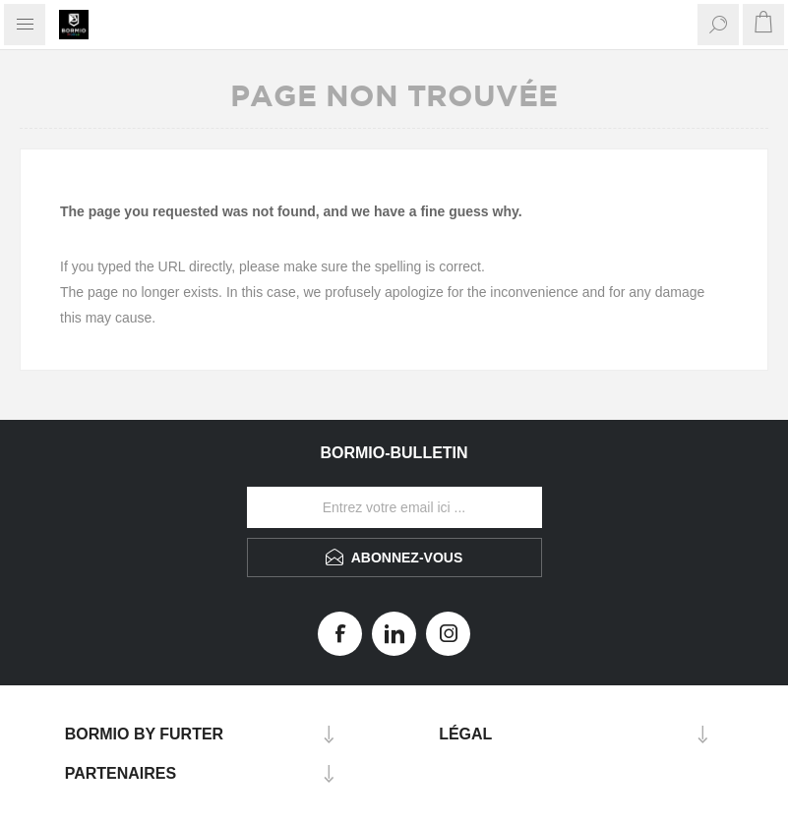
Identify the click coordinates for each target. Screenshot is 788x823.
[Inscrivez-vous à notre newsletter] (394, 507)
